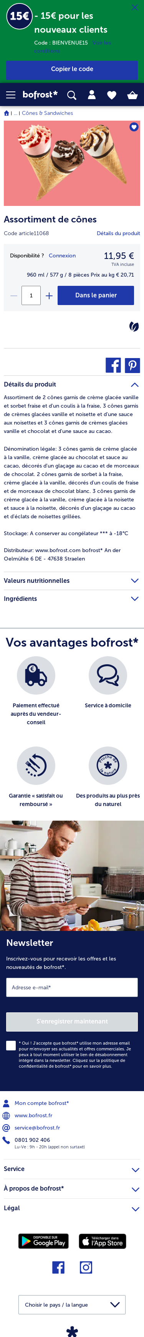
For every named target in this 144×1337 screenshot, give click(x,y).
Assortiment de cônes (50, 219)
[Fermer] (135, 7)
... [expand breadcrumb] (15, 113)
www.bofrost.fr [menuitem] (28, 1116)
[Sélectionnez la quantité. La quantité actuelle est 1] (31, 295)
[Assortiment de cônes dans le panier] (96, 295)
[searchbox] (71, 95)
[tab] (91, 95)
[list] (72, 742)
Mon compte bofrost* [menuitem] (36, 1103)
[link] (40, 95)
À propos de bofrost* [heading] (71, 1187)
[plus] (48, 295)
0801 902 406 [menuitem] (27, 1140)
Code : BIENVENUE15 (63, 43)
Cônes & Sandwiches (47, 113)
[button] (14, 95)
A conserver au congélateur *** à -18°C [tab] (66, 533)
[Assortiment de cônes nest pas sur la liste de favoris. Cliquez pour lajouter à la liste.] (134, 127)
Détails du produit (118, 233)
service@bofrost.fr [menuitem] (32, 1128)
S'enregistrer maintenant (72, 1021)
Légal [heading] (71, 1207)
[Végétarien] (134, 326)
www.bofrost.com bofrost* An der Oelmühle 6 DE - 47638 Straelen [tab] (62, 554)
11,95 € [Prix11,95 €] (119, 255)
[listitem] (36, 697)
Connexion (62, 255)
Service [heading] (71, 1168)
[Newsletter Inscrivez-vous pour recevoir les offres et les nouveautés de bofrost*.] (72, 1011)
